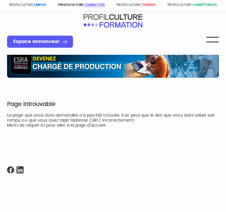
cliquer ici (35, 125)
